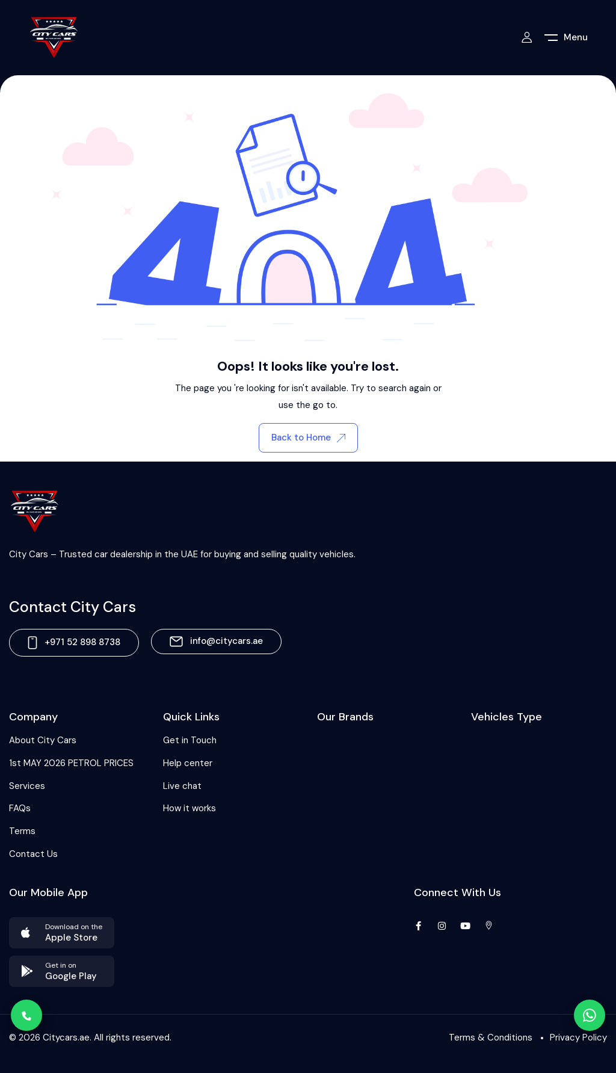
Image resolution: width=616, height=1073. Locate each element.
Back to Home (308, 437)
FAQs (20, 808)
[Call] (26, 1015)
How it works (189, 808)
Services (27, 786)
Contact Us (33, 854)
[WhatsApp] (589, 1015)
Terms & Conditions (490, 1037)
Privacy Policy (578, 1037)
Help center (187, 763)
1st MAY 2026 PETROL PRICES (71, 763)
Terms (22, 831)
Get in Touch (190, 740)
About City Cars (42, 740)
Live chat (182, 786)
